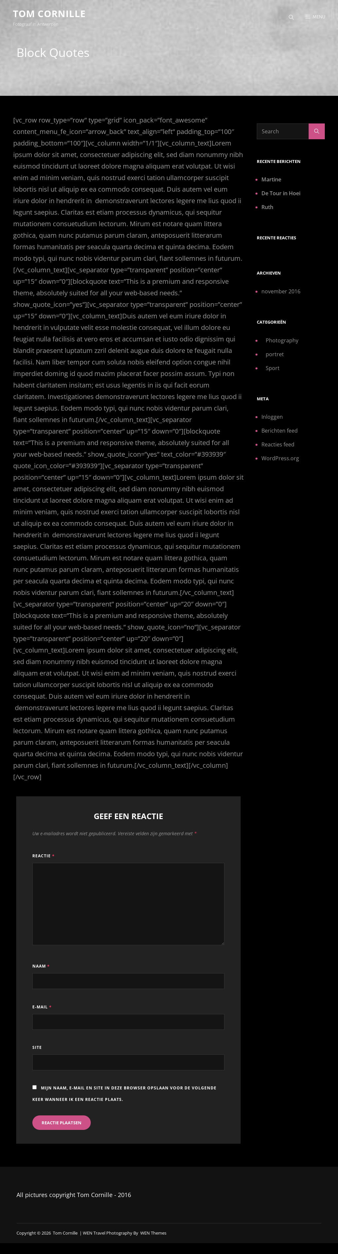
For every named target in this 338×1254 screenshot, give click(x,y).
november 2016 (280, 293)
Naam (41, 968)
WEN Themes (153, 1235)
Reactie (43, 857)
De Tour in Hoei (280, 195)
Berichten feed (279, 432)
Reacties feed (277, 446)
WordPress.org (280, 460)
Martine (271, 181)
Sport (273, 369)
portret (275, 356)
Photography (282, 342)
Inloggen (272, 418)
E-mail (42, 1008)
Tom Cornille (49, 14)
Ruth (267, 208)
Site (37, 1049)
